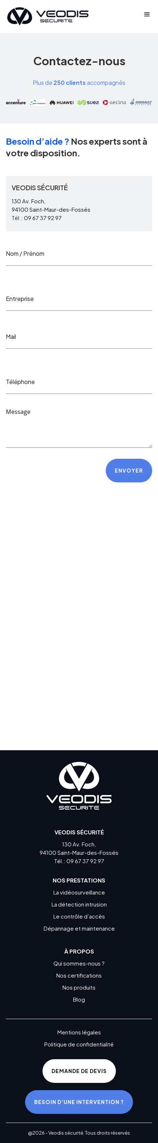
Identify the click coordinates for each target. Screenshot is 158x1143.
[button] (147, 16)
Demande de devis (79, 1071)
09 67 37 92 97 (43, 217)
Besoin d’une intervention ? (79, 1102)
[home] (46, 16)
